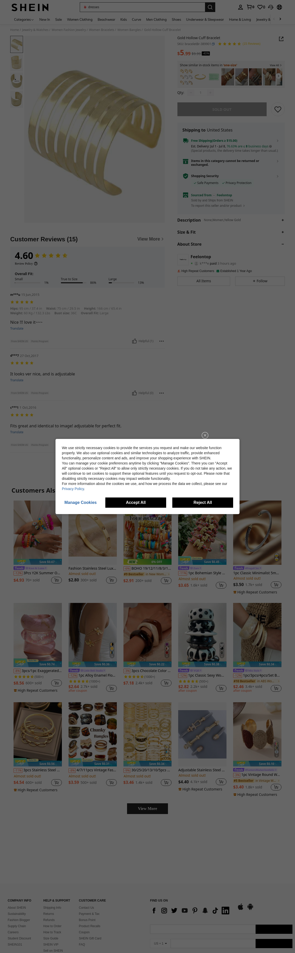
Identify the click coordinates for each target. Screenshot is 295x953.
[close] (205, 435)
